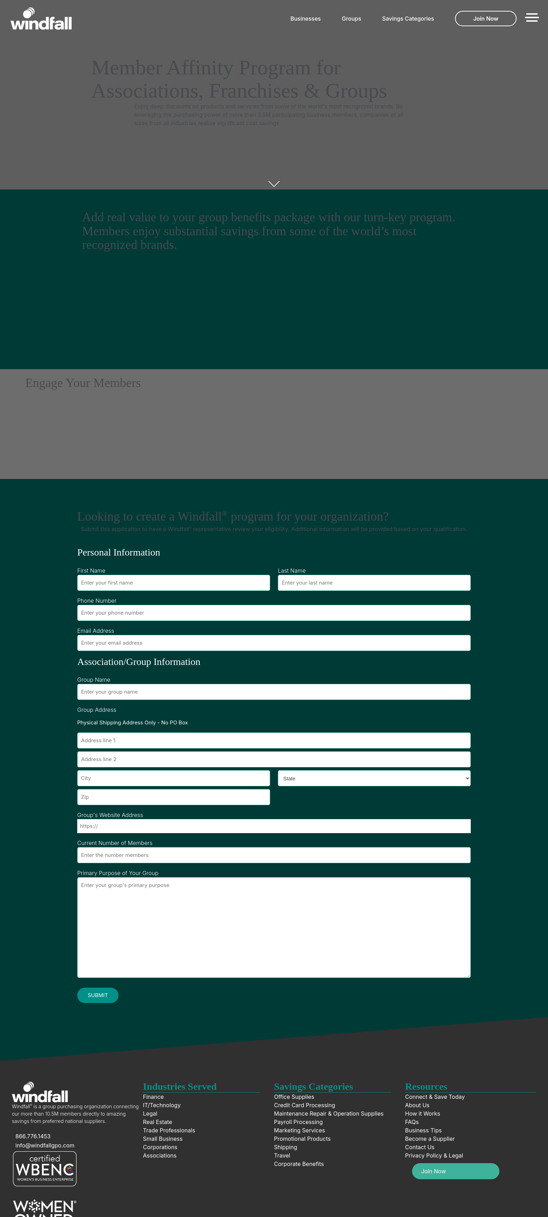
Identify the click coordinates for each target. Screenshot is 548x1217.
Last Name (292, 570)
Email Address (95, 630)
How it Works (422, 1113)
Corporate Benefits (299, 1163)
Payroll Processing (298, 1121)
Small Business (162, 1138)
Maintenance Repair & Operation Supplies (328, 1113)
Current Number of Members (114, 842)
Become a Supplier (430, 1138)
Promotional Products (302, 1138)
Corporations (160, 1147)
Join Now (485, 18)
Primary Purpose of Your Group (117, 872)
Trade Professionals (169, 1130)
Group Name (93, 679)
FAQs (412, 1121)
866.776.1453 (33, 1136)
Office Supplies (294, 1096)
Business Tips (423, 1130)
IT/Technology (162, 1105)
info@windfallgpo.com (44, 1145)
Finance (153, 1096)
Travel (282, 1155)
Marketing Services (299, 1130)
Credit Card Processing (304, 1105)
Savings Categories (408, 18)
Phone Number (96, 600)
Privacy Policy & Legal (434, 1155)
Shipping (285, 1147)
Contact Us (419, 1147)
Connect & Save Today (435, 1096)
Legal (150, 1113)
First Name (91, 570)
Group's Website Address (110, 814)
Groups (351, 18)
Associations (159, 1155)
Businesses (305, 18)
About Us (417, 1105)
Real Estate (157, 1121)
